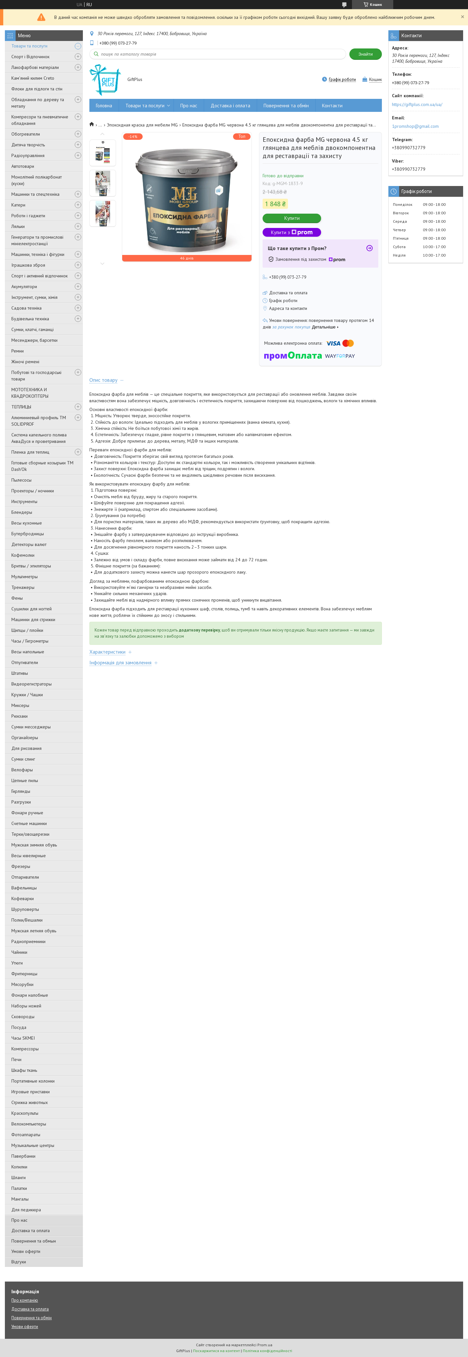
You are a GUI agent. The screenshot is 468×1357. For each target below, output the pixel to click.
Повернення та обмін (286, 105)
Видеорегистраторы (31, 684)
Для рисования (26, 748)
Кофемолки (22, 555)
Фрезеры (20, 866)
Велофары (22, 770)
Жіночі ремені (25, 362)
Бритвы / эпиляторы (31, 566)
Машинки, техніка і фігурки (37, 254)
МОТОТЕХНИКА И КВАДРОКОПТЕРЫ (29, 393)
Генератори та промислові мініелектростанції (37, 240)
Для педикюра (26, 1210)
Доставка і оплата (230, 105)
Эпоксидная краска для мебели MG (142, 125)
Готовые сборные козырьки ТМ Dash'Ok (42, 466)
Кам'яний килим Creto (32, 78)
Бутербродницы (27, 534)
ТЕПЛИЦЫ (21, 407)
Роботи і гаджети (28, 216)
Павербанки (23, 1156)
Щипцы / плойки (27, 630)
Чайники (19, 952)
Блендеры (21, 512)
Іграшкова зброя (28, 265)
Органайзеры (24, 737)
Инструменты (24, 501)
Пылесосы (21, 480)
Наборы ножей (26, 1006)
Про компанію (24, 1300)
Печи (16, 1059)
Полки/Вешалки (27, 920)
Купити (292, 218)
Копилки (19, 1167)
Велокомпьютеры (28, 1124)
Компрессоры (25, 1049)
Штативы (19, 673)
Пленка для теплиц (30, 452)
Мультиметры (24, 576)
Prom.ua (264, 1344)
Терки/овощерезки (30, 834)
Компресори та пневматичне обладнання (39, 120)
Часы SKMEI (23, 1038)
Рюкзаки (19, 716)
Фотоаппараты (25, 1134)
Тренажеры (22, 587)
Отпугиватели (24, 662)
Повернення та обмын (33, 1241)
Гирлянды (20, 791)
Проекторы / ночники (32, 491)
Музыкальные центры (32, 1145)
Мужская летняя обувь (33, 931)
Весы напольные (27, 652)
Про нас (19, 1220)
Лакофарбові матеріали (35, 67)
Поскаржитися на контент (216, 1350)
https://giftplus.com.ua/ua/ (417, 104)
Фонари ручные (27, 813)
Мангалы (20, 1199)
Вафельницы (24, 888)
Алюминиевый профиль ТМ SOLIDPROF (38, 421)
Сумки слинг (23, 759)
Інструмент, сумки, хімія (34, 297)
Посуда (18, 1027)
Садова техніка (26, 308)
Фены (17, 598)
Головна (104, 105)
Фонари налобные (29, 995)
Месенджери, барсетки (34, 340)
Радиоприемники (28, 941)
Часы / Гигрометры (29, 641)
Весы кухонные (26, 523)
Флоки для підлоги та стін (36, 89)
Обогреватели (25, 134)
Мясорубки (22, 984)
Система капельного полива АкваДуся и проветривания (39, 438)
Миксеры (20, 705)
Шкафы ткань (24, 1070)
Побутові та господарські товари (36, 375)
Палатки (19, 1188)
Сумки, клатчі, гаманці (32, 329)
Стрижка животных (29, 1102)
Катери (18, 205)
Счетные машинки (29, 823)
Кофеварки (22, 898)
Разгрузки (21, 802)
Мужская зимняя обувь (34, 845)
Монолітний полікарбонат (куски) (36, 180)
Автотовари (22, 166)
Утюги (17, 963)
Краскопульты (24, 1113)
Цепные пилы (24, 780)
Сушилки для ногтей (31, 609)
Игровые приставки (30, 1092)
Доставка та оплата (30, 1230)
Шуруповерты (25, 909)
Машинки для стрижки (33, 619)
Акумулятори (24, 286)
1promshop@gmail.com (415, 126)
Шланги (18, 1177)
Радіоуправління (28, 155)
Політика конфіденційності (267, 1350)
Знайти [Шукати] (365, 54)
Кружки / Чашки (27, 695)
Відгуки (18, 1262)
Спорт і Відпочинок (30, 57)
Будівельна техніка (30, 319)
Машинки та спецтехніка (35, 194)
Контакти (332, 105)
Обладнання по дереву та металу (37, 103)
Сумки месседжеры (31, 727)
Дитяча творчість (28, 145)
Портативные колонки (33, 1081)
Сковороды (22, 1016)
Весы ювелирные (28, 855)
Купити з (292, 232)
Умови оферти (25, 1251)
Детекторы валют (28, 544)
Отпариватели (25, 877)
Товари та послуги (29, 46)
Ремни (17, 351)
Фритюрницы (24, 974)
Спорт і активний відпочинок (39, 276)
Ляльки (18, 226)
